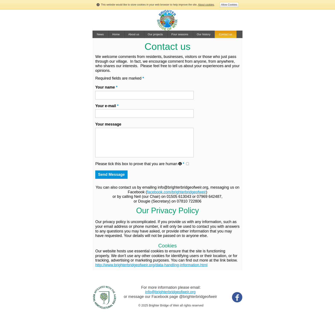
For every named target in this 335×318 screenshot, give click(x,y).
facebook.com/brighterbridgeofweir (176, 192)
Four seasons (179, 34)
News (100, 34)
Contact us (225, 34)
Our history (203, 34)
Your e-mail (107, 106)
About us (133, 34)
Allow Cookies (229, 4)
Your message (108, 124)
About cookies (206, 4)
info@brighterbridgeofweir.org (170, 292)
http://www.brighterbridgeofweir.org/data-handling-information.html (151, 265)
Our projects (155, 34)
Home (116, 34)
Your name (106, 87)
